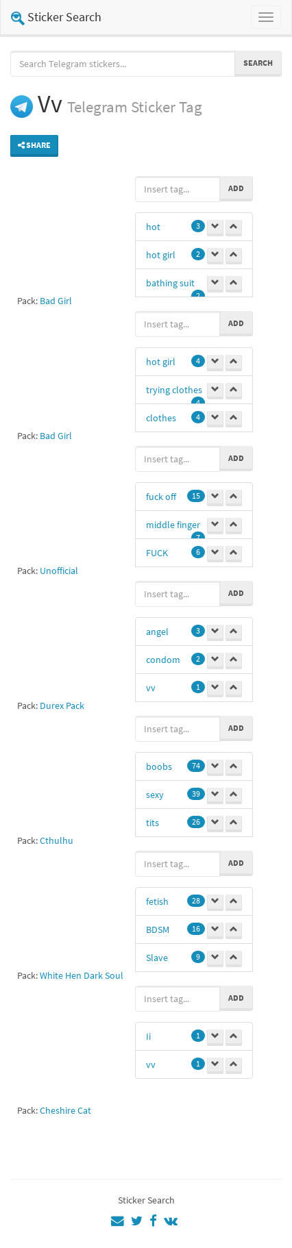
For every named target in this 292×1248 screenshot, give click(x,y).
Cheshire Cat (65, 1110)
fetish (157, 901)
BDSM (157, 929)
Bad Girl (56, 301)
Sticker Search (56, 17)
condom (163, 659)
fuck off (161, 496)
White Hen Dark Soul (81, 975)
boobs (159, 766)
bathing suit (170, 283)
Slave (157, 957)
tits (152, 822)
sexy (155, 794)
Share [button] (34, 145)
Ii (148, 1036)
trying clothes (174, 390)
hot (153, 227)
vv (151, 688)
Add (236, 188)
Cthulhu (56, 840)
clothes (161, 418)
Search (258, 63)
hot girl (160, 255)
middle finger (173, 525)
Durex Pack (62, 705)
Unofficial (59, 570)
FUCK (157, 553)
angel (157, 631)
